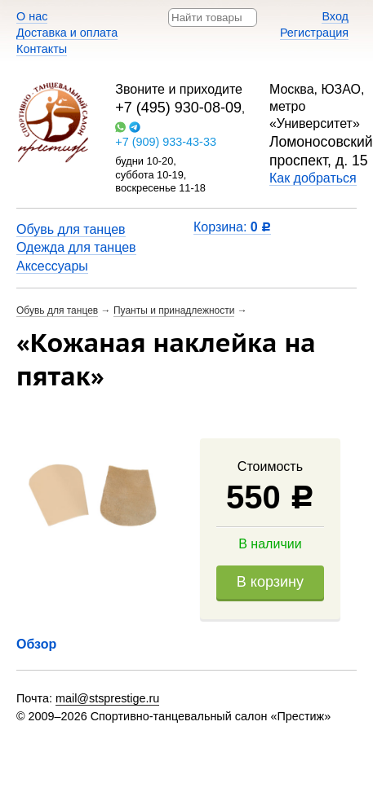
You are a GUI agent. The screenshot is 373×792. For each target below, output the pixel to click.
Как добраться (313, 178)
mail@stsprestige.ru (107, 698)
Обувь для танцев (71, 229)
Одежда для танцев (76, 247)
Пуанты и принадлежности (174, 310)
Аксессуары (52, 266)
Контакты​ (41, 48)
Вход (335, 16)
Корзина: (232, 227)
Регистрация (314, 32)
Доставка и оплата (67, 32)
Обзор (36, 644)
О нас (31, 16)
